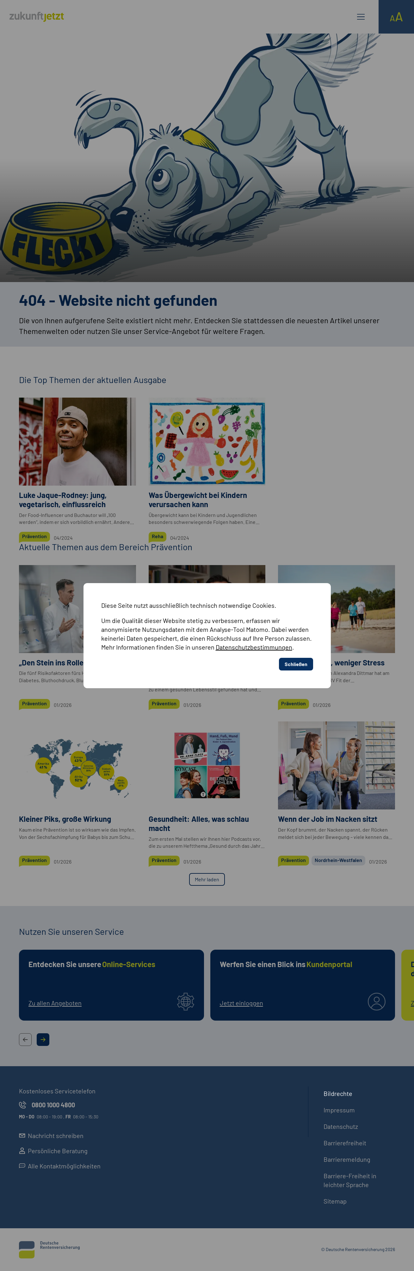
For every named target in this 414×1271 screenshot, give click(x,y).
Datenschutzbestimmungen (254, 647)
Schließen (296, 664)
